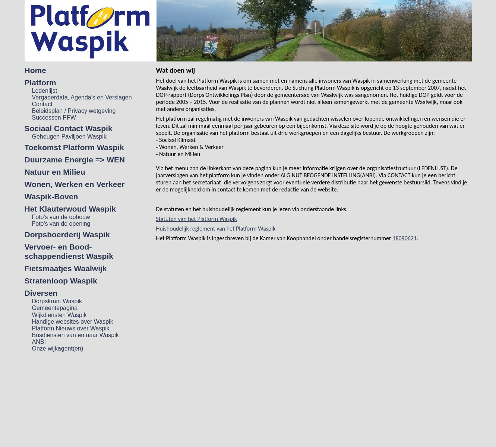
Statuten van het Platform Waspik (196, 218)
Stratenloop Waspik (61, 280)
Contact (42, 104)
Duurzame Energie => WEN (75, 159)
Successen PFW (54, 117)
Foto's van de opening (61, 224)
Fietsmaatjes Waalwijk (66, 268)
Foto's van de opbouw (61, 217)
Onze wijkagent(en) (57, 348)
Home (35, 70)
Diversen (41, 293)
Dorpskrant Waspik (57, 301)
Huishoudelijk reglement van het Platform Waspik (216, 228)
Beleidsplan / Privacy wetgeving (74, 111)
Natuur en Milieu (55, 172)
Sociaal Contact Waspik (69, 128)
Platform (40, 82)
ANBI (39, 342)
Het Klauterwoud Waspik (70, 209)
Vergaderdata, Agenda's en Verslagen (82, 97)
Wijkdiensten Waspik (59, 315)
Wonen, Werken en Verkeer (75, 184)
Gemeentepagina (55, 308)
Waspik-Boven (51, 196)
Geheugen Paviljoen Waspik (69, 136)
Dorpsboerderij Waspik (67, 234)
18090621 (404, 238)
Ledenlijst (44, 91)
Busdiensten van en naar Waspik (75, 335)
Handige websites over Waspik (72, 321)
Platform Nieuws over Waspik (71, 328)
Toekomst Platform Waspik (74, 147)
